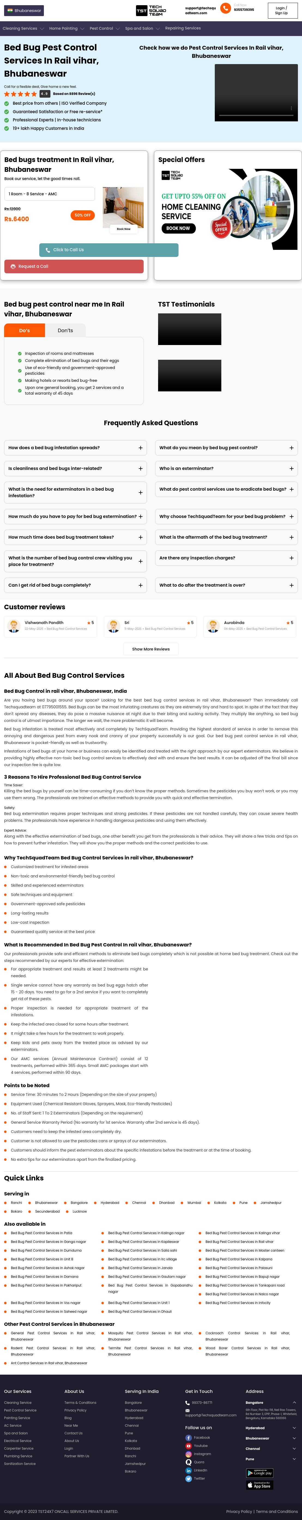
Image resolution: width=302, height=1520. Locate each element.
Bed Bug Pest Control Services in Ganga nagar (48, 1241)
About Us (72, 1440)
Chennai (139, 1202)
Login (69, 1448)
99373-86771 (202, 1402)
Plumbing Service (18, 1456)
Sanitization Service (20, 1463)
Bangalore (79, 1202)
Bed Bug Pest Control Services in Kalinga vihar (243, 1233)
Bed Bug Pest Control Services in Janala (140, 1268)
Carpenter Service (19, 1448)
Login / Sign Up (281, 10)
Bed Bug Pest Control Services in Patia (41, 1233)
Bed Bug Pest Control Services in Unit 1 (139, 1302)
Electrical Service (18, 1440)
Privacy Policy (76, 1410)
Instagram (198, 1454)
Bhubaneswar (46, 1202)
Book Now (123, 228)
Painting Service (17, 1418)
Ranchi (16, 1202)
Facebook (197, 1437)
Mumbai (194, 1202)
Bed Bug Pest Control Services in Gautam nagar (147, 1276)
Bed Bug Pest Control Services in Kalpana (239, 1259)
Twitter (195, 1478)
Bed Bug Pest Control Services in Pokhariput (46, 1285)
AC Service (13, 1425)
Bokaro (16, 1211)
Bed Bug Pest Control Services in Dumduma (46, 1250)
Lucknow (80, 1211)
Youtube (196, 1445)
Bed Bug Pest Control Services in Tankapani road (245, 1285)
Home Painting (67, 28)
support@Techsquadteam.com (211, 1415)
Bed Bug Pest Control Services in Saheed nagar (49, 1311)
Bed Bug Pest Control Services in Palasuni (239, 1268)
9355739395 (244, 9)
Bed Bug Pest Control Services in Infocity (238, 1302)
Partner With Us (77, 1456)
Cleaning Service (18, 1402)
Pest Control (105, 28)
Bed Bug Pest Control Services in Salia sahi (142, 1250)
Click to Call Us (68, 250)
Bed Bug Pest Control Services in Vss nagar (45, 1302)
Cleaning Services (24, 28)
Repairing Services (183, 28)
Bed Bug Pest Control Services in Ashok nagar (47, 1268)
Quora (194, 1462)
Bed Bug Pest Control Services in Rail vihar (239, 1241)
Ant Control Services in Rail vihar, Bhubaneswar (49, 1363)
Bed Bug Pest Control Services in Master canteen (245, 1250)
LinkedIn (196, 1470)
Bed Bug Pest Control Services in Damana (44, 1276)
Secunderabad (47, 1211)
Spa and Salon (143, 28)
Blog (68, 1418)
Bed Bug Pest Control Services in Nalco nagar (242, 1294)
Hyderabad (110, 1202)
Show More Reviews (151, 649)
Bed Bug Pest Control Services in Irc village (142, 1259)
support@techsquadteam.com (200, 10)
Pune (244, 1202)
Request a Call (33, 266)
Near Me (71, 1425)
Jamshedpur (271, 1202)
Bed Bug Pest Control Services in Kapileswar (143, 1241)
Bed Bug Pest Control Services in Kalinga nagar (146, 1233)
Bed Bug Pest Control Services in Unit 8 (42, 1259)
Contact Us (74, 1433)
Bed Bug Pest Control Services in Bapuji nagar (243, 1276)
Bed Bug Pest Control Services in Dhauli (140, 1311)
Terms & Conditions (80, 1402)
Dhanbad (166, 1202)
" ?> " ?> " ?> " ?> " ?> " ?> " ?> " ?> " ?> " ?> (49, 194)
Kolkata (220, 1202)
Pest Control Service (20, 1410)
